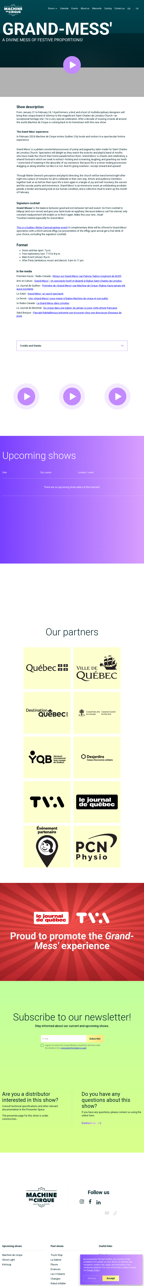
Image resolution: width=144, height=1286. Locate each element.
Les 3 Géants (58, 1273)
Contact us (119, 8)
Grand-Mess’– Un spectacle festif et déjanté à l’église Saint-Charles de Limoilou (78, 290)
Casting (108, 8)
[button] (52, 8)
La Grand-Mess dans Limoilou (53, 313)
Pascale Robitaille (42, 322)
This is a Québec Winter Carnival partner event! (42, 237)
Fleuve (54, 1264)
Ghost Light (8, 1259)
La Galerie (56, 1259)
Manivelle (97, 8)
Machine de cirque (12, 1255)
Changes (55, 1278)
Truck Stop (57, 1255)
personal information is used (73, 1052)
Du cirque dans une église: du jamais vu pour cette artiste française (80, 317)
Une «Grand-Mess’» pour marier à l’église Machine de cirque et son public (68, 308)
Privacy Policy (93, 1270)
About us (85, 8)
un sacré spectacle (52, 303)
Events (74, 8)
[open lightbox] (72, 65)
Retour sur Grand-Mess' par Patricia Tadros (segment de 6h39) (87, 285)
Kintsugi (6, 1264)
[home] (13, 10)
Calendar (64, 8)
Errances (55, 1269)
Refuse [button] (92, 1278)
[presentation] (62, 1060)
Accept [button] (111, 1278)
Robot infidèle (58, 1283)
